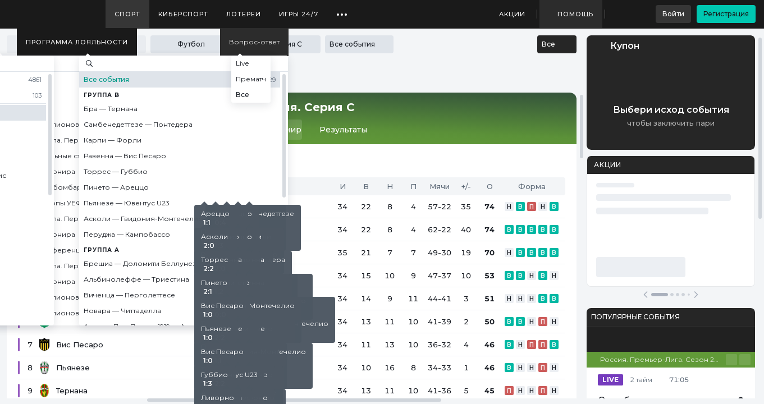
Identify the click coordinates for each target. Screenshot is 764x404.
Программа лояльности (77, 42)
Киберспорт (183, 14)
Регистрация (726, 14)
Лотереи (243, 14)
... (342, 10)
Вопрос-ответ (254, 42)
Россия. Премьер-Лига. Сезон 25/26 (663, 359)
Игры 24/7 (298, 14)
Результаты (343, 130)
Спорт (127, 14)
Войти (673, 14)
